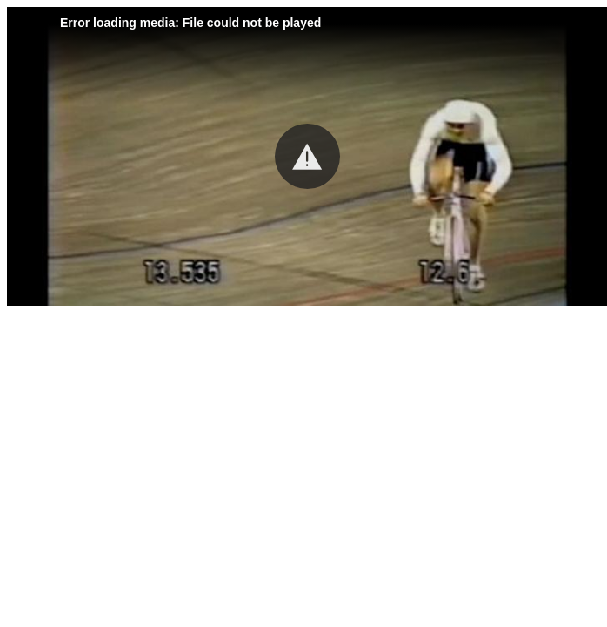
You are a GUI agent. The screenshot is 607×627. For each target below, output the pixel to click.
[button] (307, 156)
